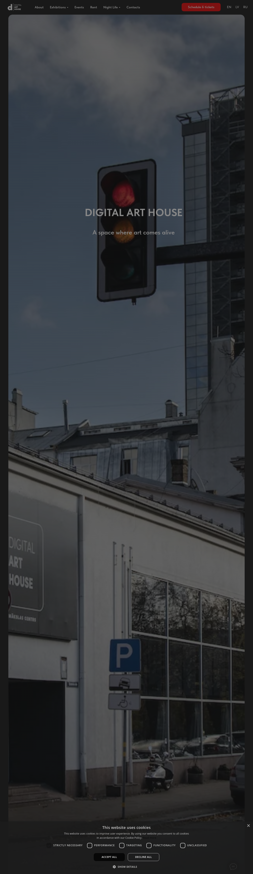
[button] (126, 866)
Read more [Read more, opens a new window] (149, 838)
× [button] (248, 825)
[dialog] (126, 847)
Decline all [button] (143, 857)
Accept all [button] (109, 857)
